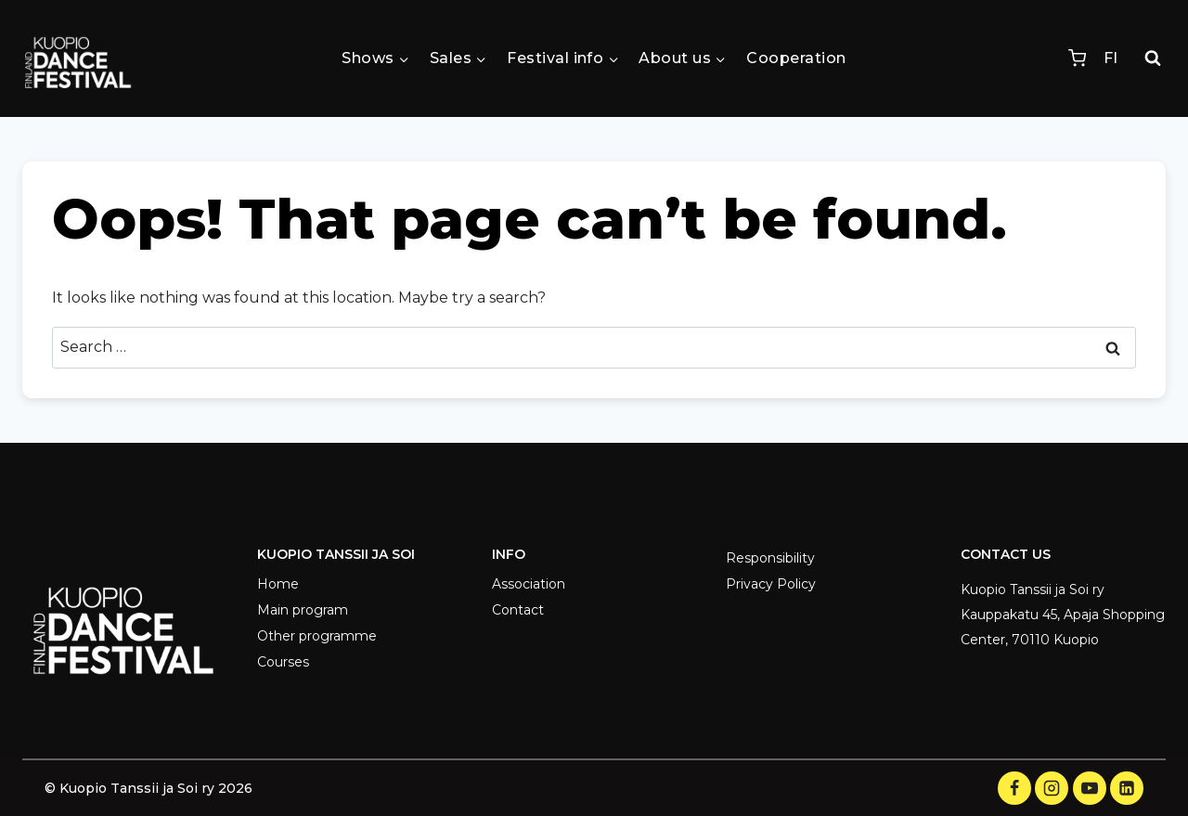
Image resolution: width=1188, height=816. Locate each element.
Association (528, 584)
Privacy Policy (771, 584)
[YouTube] (1089, 788)
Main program (302, 610)
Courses (283, 662)
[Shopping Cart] (1077, 58)
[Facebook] (1014, 788)
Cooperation (796, 58)
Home (278, 584)
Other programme (317, 636)
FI (1110, 58)
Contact (518, 610)
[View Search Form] (1152, 58)
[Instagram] (1051, 788)
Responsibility (770, 558)
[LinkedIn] (1126, 788)
